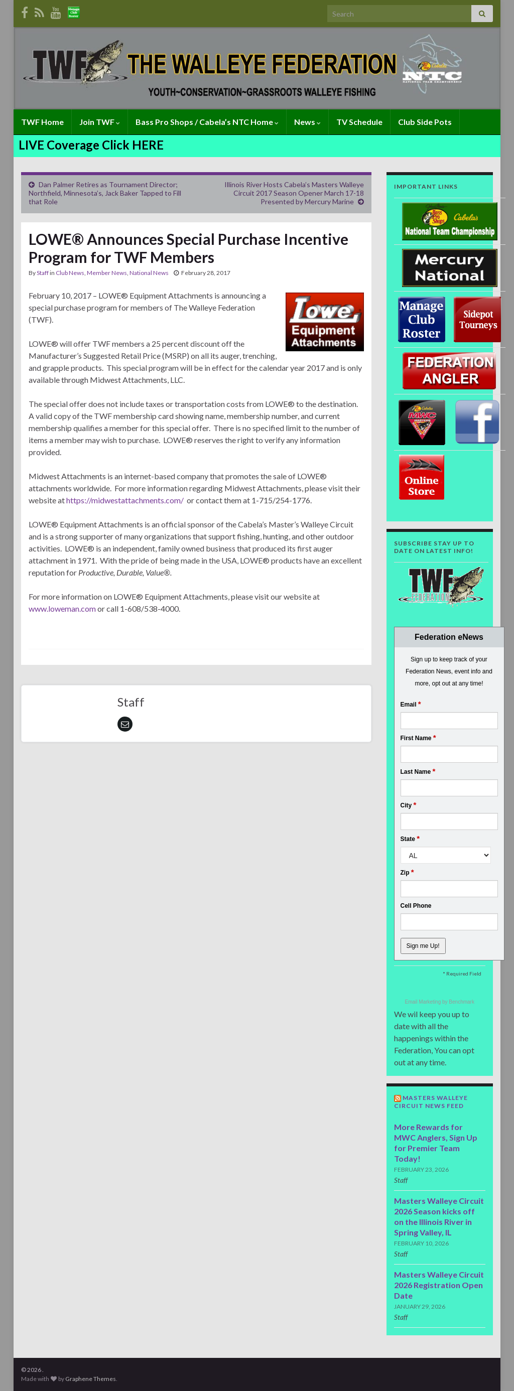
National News (149, 272)
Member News (107, 272)
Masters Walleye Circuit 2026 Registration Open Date (439, 1285)
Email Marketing (423, 1002)
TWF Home (42, 121)
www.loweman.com (62, 608)
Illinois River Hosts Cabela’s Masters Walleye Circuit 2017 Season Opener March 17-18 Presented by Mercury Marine (294, 193)
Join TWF (99, 121)
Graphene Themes (90, 1378)
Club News (70, 272)
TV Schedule (359, 121)
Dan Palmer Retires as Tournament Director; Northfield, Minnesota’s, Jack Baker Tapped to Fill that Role (105, 193)
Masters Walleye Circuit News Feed (431, 1101)
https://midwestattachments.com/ (125, 500)
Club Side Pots (425, 121)
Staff (43, 272)
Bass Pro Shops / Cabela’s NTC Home (207, 121)
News (307, 121)
